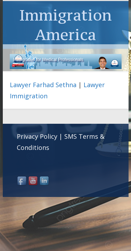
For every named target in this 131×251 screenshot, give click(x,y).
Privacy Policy (37, 136)
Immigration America (65, 24)
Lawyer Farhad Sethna (43, 85)
